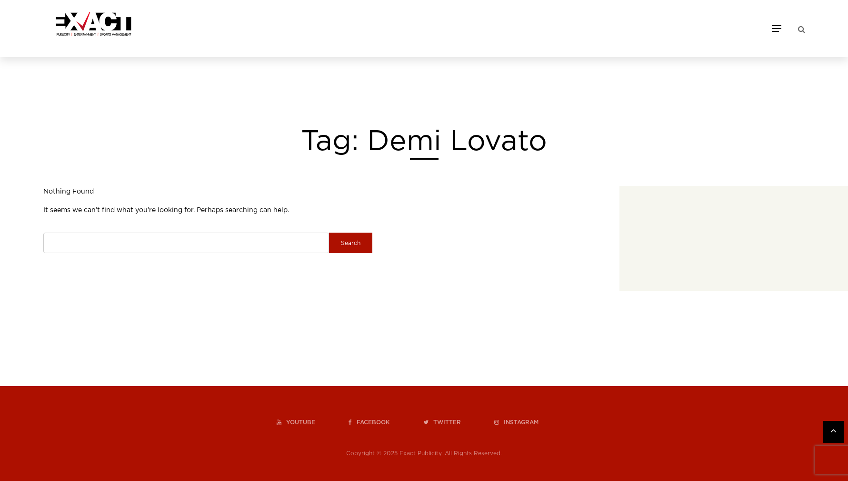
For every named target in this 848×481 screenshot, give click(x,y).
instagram (516, 422)
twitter (442, 422)
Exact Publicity (420, 453)
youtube (296, 422)
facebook (369, 422)
